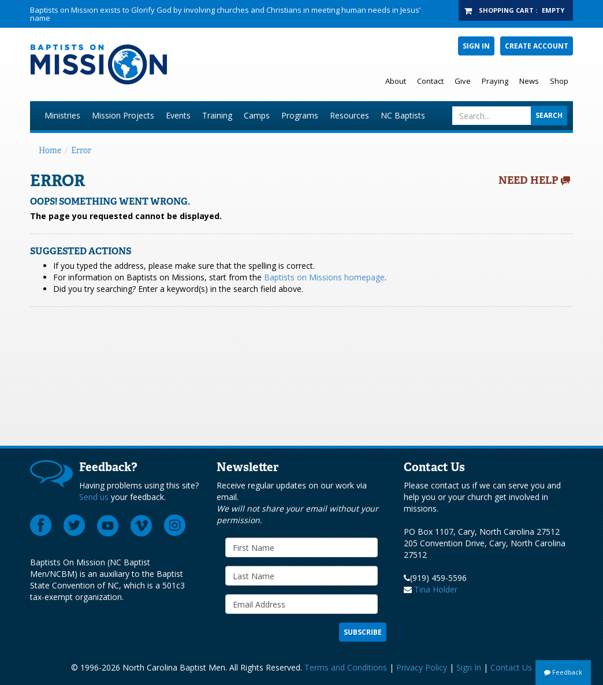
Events (178, 115)
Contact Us (511, 667)
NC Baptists (403, 115)
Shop (559, 81)
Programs (299, 115)
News (529, 81)
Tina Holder (435, 589)
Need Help (528, 180)
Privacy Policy (421, 667)
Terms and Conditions (345, 667)
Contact (430, 81)
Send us (94, 496)
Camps (257, 115)
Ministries (62, 115)
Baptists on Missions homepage (324, 277)
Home (50, 150)
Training (217, 115)
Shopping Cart (506, 10)
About (395, 81)
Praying (495, 81)
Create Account (536, 46)
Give (463, 81)
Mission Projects (123, 115)
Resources (349, 115)
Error (81, 150)
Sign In (476, 46)
